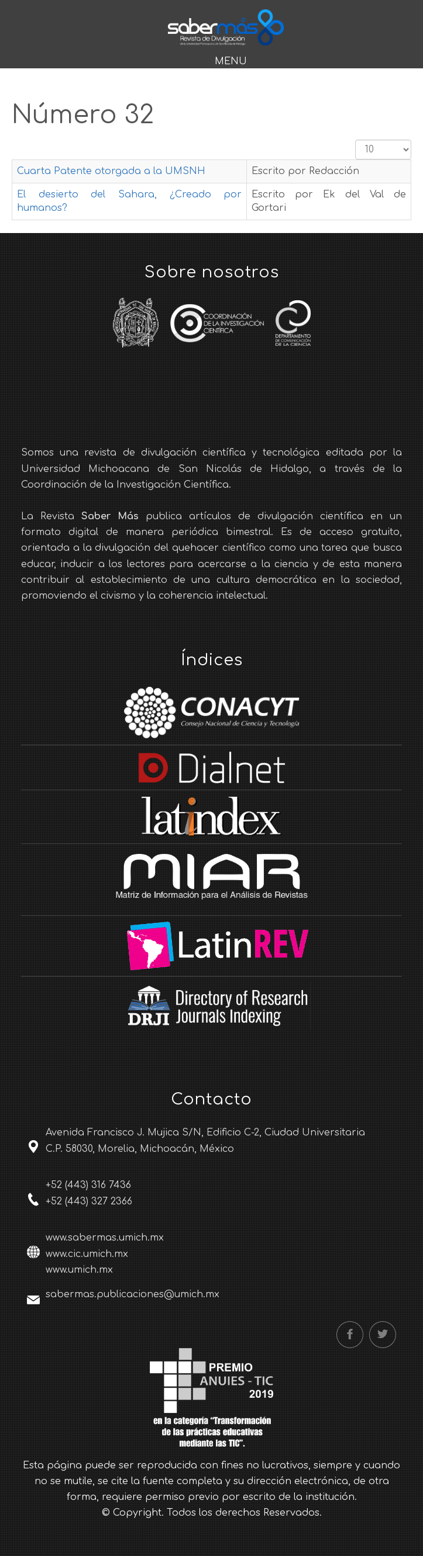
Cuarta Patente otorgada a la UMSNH (111, 171)
